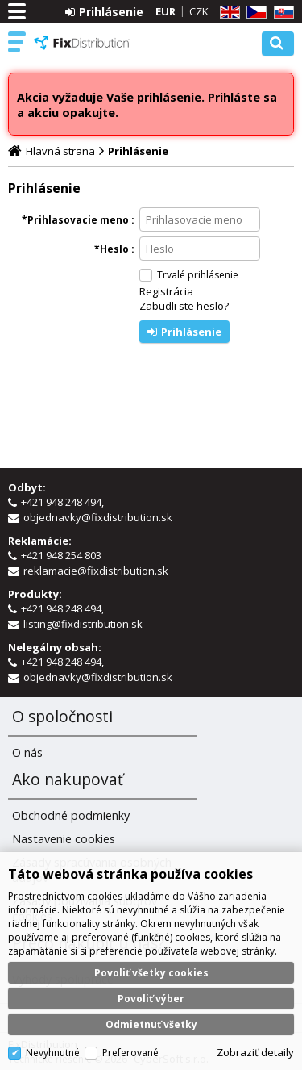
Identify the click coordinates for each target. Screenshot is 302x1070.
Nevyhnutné (53, 1053)
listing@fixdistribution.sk (83, 624)
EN (227, 12)
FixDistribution (82, 42)
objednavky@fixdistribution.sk (97, 517)
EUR (165, 11)
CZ (253, 12)
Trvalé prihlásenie (197, 275)
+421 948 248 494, (63, 502)
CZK (199, 11)
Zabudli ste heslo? (184, 306)
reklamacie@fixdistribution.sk (95, 570)
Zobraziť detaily (255, 1052)
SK (281, 12)
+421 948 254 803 (62, 555)
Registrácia (166, 291)
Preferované (130, 1053)
